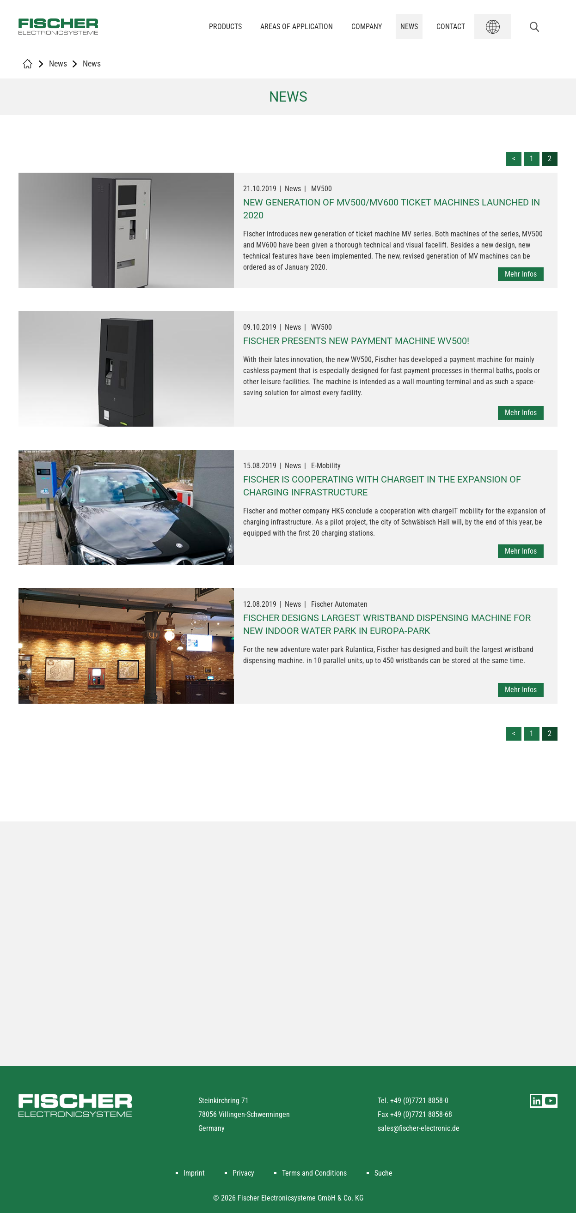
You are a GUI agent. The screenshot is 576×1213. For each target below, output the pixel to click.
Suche (383, 1173)
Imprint (194, 1173)
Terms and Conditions (314, 1173)
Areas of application (296, 26)
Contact (450, 26)
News (409, 26)
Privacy (243, 1173)
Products (225, 26)
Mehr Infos (521, 274)
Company (366, 26)
